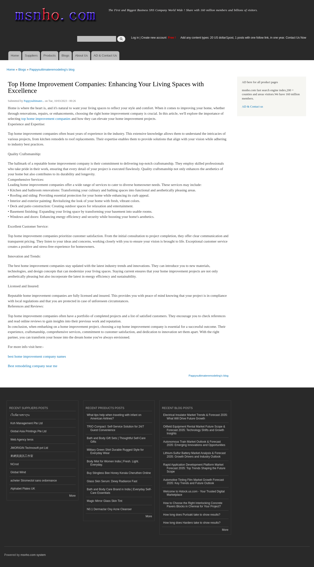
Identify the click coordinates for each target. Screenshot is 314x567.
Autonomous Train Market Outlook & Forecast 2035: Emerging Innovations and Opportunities (194, 443)
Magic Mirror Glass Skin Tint (104, 501)
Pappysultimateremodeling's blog (51, 69)
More (72, 495)
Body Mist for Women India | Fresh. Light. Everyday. (113, 463)
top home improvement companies (46, 119)
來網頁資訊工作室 (21, 456)
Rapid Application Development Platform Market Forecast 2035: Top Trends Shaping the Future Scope (194, 468)
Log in (135, 37)
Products (50, 55)
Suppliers (31, 55)
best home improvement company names (37, 356)
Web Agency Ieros (21, 439)
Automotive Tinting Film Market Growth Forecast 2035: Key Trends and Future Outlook (193, 481)
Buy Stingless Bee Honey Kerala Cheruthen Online (119, 473)
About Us (81, 55)
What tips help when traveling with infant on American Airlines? (114, 416)
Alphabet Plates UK (22, 488)
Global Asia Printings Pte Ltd (28, 431)
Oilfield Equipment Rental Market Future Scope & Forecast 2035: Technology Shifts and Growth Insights (194, 430)
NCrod (14, 464)
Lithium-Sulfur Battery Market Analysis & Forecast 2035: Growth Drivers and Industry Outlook (194, 454)
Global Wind (18, 472)
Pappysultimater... (34, 101)
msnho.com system (33, 555)
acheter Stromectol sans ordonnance (33, 480)
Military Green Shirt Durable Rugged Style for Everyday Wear (115, 451)
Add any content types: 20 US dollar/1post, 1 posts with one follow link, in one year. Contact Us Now (243, 37)
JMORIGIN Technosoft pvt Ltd (29, 448)
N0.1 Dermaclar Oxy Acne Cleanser (109, 509)
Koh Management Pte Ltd (26, 423)
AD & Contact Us (105, 55)
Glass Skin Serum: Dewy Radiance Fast (112, 481)
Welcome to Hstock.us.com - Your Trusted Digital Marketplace (194, 493)
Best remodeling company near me (32, 366)
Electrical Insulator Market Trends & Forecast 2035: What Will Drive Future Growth (195, 416)
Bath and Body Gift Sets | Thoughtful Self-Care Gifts (116, 439)
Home (15, 55)
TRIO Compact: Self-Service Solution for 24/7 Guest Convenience (115, 428)
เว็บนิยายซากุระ (20, 415)
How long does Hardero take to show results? (191, 522)
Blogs (65, 55)
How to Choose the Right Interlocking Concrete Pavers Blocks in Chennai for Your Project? (192, 504)
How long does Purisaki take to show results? (191, 514)
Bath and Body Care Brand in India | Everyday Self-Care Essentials (119, 491)
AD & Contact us (252, 106)
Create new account (154, 37)
